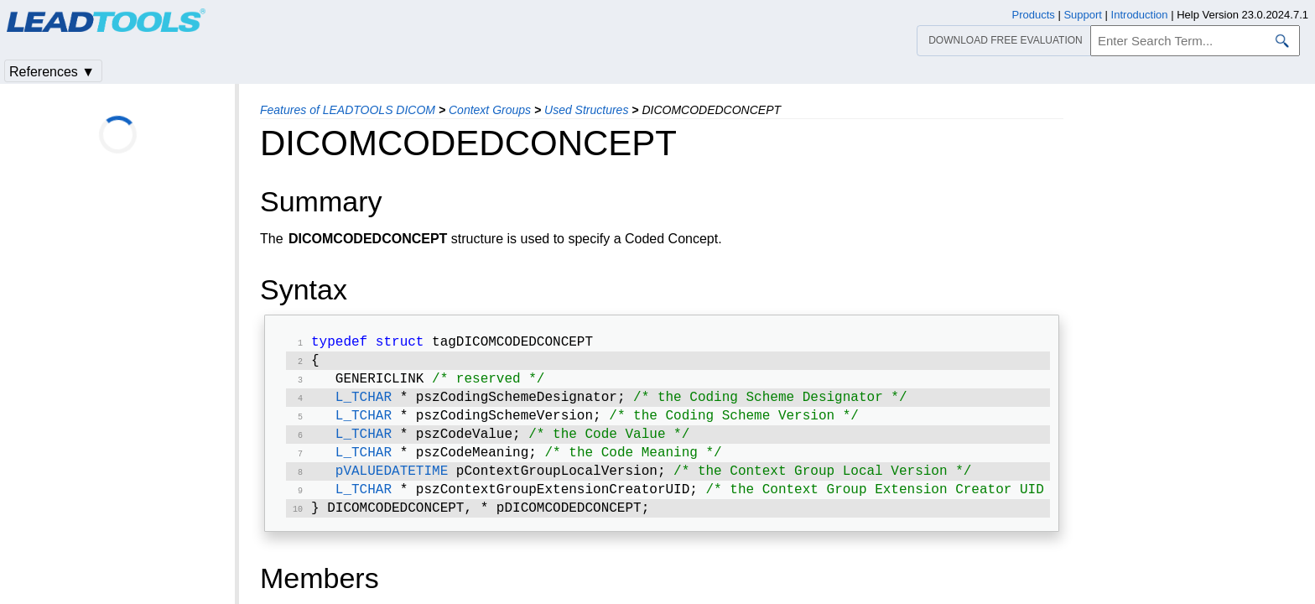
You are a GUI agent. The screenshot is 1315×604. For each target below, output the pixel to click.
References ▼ (52, 72)
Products (1033, 14)
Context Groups (490, 110)
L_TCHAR (363, 404)
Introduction (1139, 14)
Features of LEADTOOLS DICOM (347, 110)
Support (1082, 14)
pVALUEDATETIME (391, 485)
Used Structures (586, 110)
